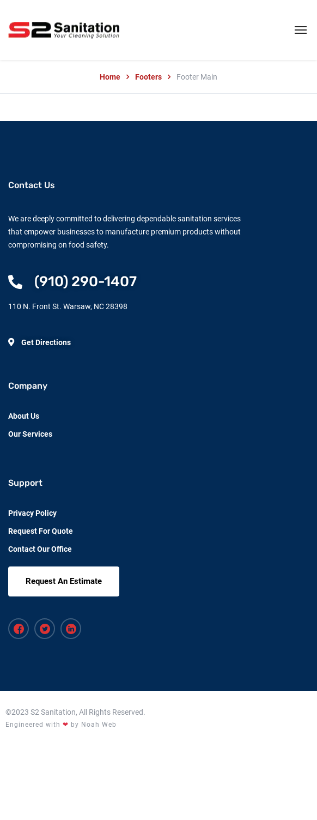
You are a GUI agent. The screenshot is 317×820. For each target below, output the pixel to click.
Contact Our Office (40, 549)
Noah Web (99, 724)
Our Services (30, 434)
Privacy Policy (32, 513)
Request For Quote (40, 531)
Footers (148, 77)
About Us (23, 416)
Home (110, 77)
